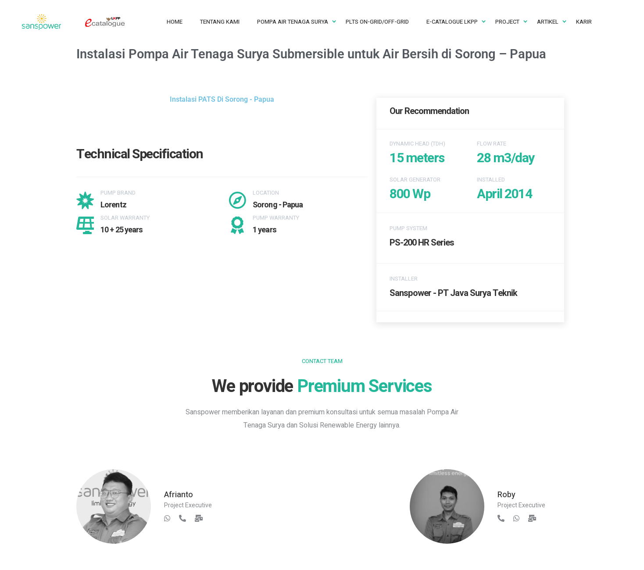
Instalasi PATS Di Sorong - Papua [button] (222, 99)
